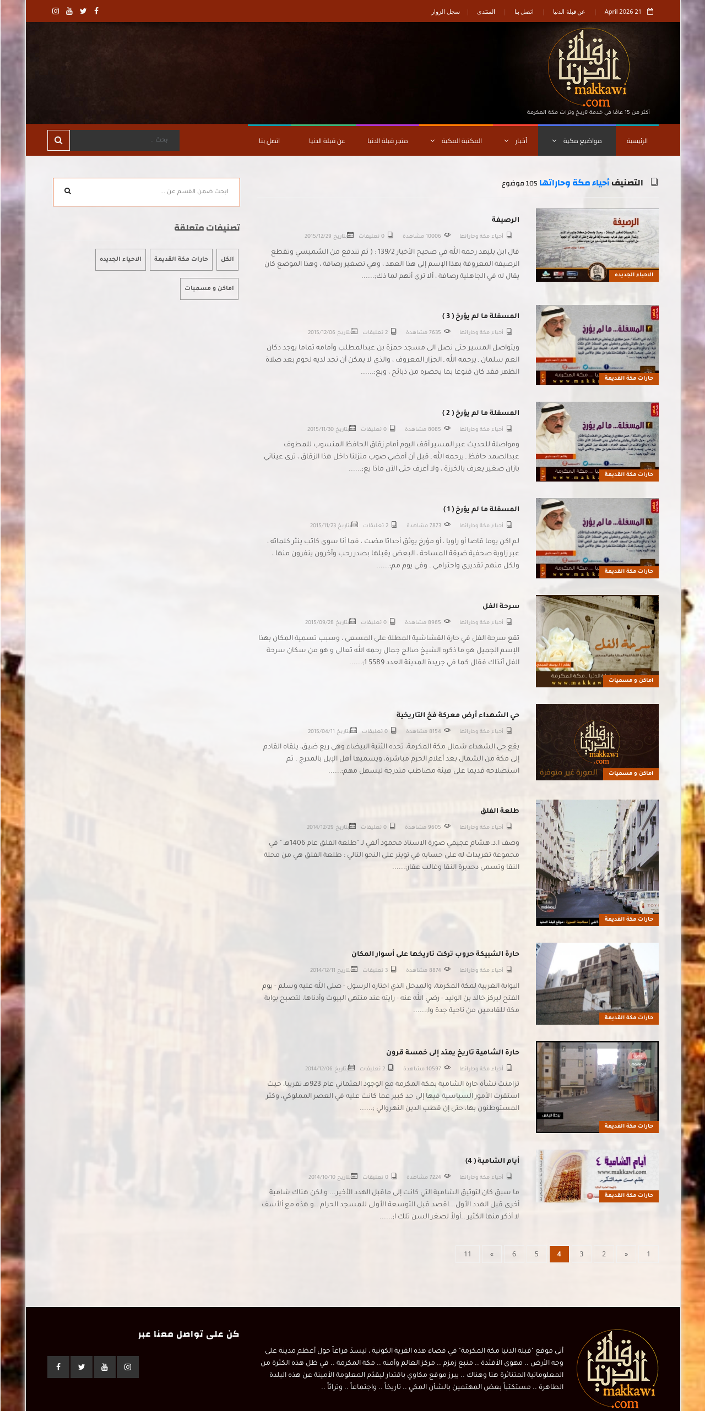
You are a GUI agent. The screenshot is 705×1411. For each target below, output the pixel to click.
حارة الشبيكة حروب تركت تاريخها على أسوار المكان (435, 955)
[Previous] (626, 1254)
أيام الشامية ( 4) (492, 1162)
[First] (648, 1254)
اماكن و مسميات (630, 681)
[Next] (491, 1254)
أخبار (515, 140)
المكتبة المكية (455, 140)
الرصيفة (505, 221)
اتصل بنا (524, 11)
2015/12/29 (317, 237)
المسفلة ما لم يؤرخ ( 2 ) (480, 414)
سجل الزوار (445, 11)
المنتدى (485, 11)
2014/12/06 (318, 1070)
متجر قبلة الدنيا (387, 140)
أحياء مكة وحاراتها (574, 183)
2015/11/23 (322, 526)
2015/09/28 (319, 623)
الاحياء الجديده (633, 275)
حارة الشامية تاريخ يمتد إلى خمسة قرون (452, 1053)
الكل (227, 259)
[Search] (124, 140)
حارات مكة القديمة (628, 379)
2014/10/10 (321, 1178)
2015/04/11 (320, 732)
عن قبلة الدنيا (568, 11)
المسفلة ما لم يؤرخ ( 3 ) (480, 317)
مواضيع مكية (576, 140)
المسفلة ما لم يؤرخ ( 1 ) (481, 510)
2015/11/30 (320, 430)
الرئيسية (636, 140)
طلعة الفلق (499, 812)
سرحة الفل (500, 607)
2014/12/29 (319, 828)
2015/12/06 (321, 333)
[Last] (467, 1254)
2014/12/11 (322, 971)
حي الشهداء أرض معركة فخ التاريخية (457, 716)
